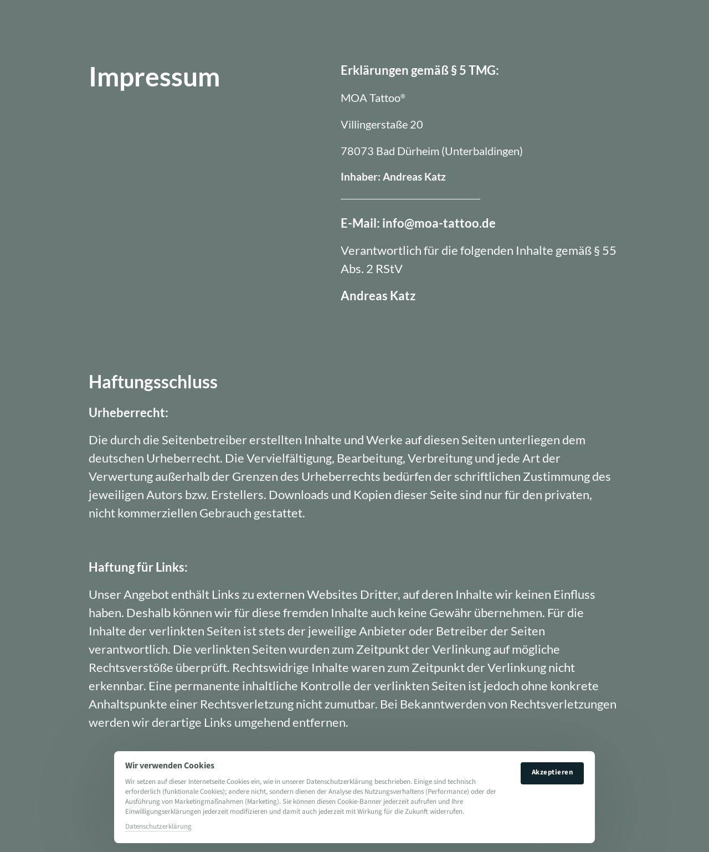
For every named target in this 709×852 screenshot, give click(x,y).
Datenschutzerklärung (158, 827)
